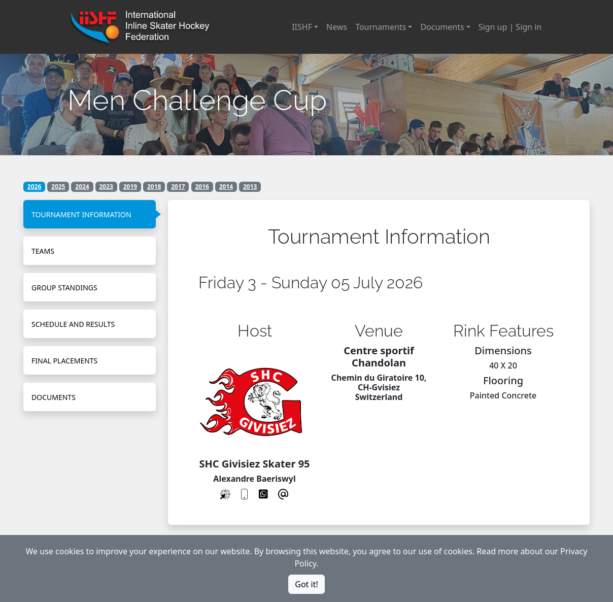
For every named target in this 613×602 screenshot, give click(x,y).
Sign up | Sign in (510, 26)
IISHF (302, 26)
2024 (82, 186)
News (336, 26)
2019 (130, 186)
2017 (178, 186)
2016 (202, 186)
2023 (106, 186)
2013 (250, 186)
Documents (442, 26)
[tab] (89, 214)
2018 (154, 186)
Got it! (306, 584)
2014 (226, 186)
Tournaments (380, 26)
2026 (34, 186)
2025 (58, 186)
